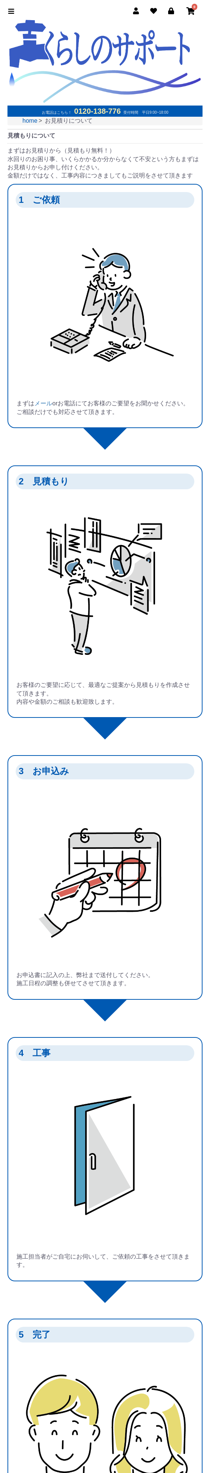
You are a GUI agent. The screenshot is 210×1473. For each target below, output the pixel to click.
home (29, 120)
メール (43, 403)
